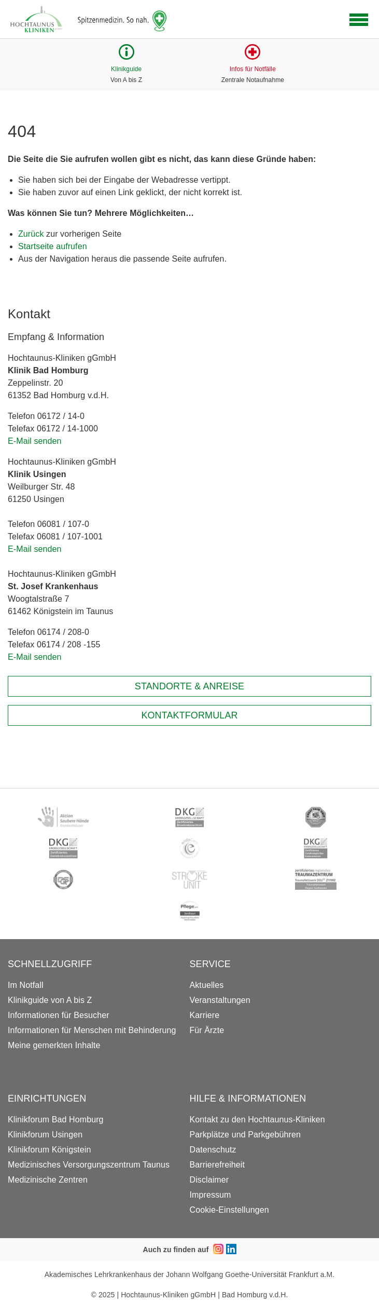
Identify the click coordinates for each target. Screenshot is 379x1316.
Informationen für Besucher (58, 1015)
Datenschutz (213, 1149)
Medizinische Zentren (48, 1179)
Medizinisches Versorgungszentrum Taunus (89, 1164)
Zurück (31, 233)
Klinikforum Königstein (49, 1149)
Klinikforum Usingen (45, 1134)
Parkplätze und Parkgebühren (245, 1134)
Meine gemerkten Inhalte (54, 1045)
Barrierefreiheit (217, 1164)
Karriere (205, 1015)
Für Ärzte (207, 1030)
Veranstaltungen (220, 1000)
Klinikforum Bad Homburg (56, 1119)
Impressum (210, 1194)
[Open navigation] (359, 20)
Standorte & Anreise (189, 686)
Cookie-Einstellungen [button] (229, 1209)
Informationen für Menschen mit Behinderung (92, 1030)
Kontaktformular (189, 715)
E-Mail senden (35, 441)
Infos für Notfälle (253, 69)
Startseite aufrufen (52, 246)
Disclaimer (209, 1179)
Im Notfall (26, 985)
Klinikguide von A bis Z (50, 1000)
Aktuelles (207, 985)
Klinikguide (126, 69)
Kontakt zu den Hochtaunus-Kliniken (257, 1119)
